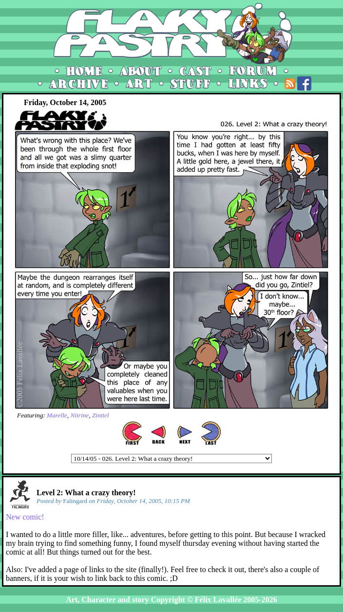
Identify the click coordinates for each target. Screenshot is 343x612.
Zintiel (100, 415)
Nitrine (79, 415)
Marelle (57, 415)
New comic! (25, 517)
